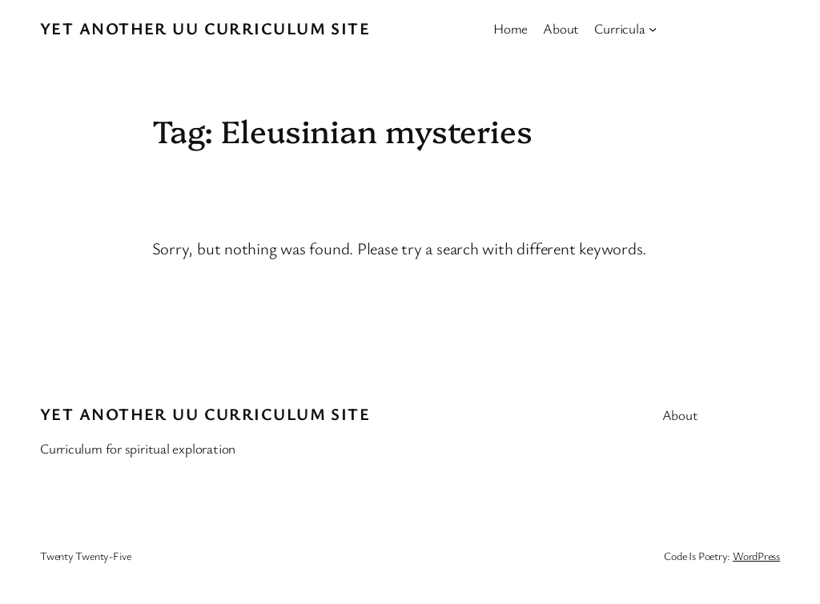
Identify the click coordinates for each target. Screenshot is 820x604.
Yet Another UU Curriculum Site (205, 28)
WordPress (756, 555)
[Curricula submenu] (653, 28)
